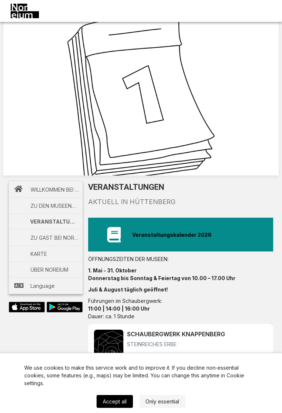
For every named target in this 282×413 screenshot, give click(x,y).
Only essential (162, 401)
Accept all (115, 401)
